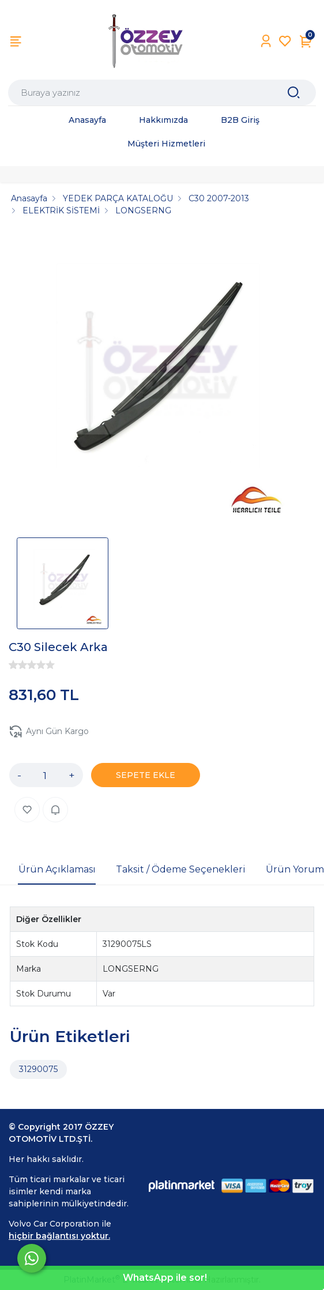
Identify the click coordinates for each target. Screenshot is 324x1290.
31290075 (38, 1069)
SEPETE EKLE (145, 775)
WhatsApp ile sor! (165, 1277)
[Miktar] (45, 775)
